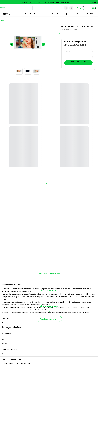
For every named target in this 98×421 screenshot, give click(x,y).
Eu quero (95, 2)
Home (3, 20)
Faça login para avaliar (49, 319)
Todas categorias (7, 13)
